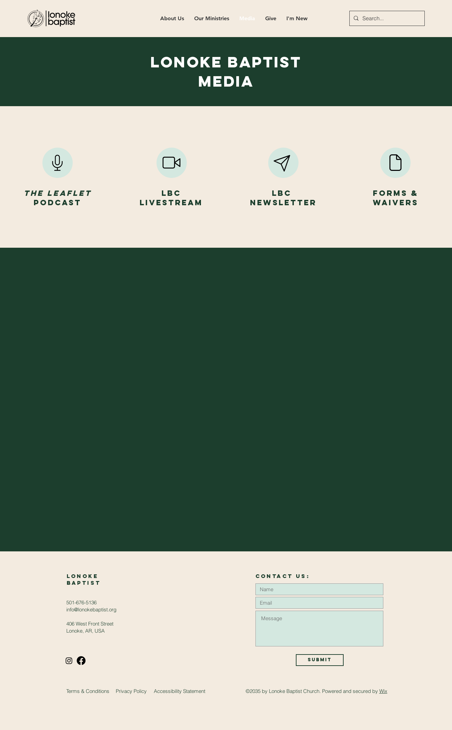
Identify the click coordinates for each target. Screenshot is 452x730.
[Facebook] (81, 660)
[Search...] (386, 18)
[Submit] (320, 660)
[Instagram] (69, 660)
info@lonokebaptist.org (91, 609)
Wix (383, 691)
